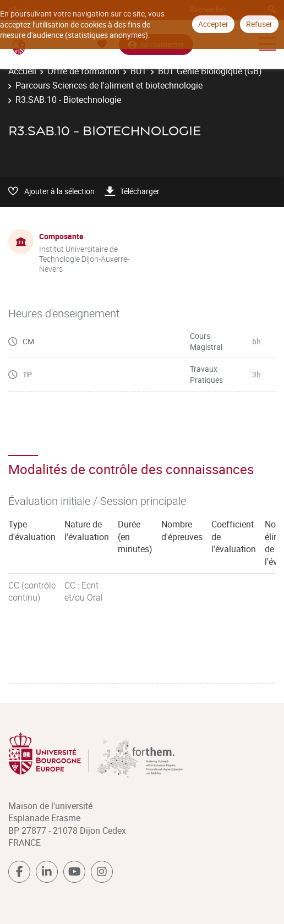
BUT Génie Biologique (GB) (210, 71)
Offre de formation (83, 71)
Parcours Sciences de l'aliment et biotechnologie (109, 85)
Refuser (259, 24)
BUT (138, 71)
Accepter (213, 24)
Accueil (22, 71)
